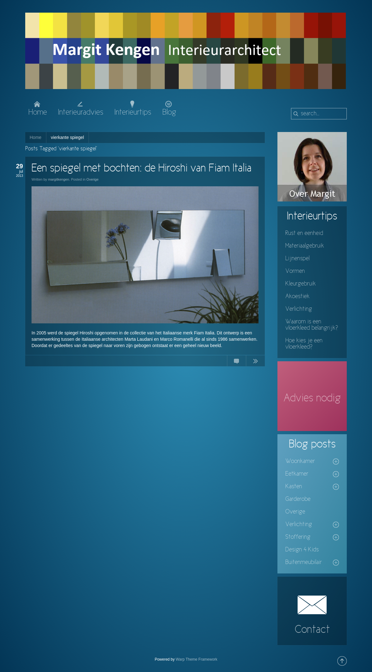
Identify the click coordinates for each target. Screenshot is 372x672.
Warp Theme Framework (196, 659)
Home (35, 137)
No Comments (236, 362)
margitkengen (58, 179)
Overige (92, 179)
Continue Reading (255, 362)
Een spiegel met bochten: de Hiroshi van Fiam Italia (142, 169)
